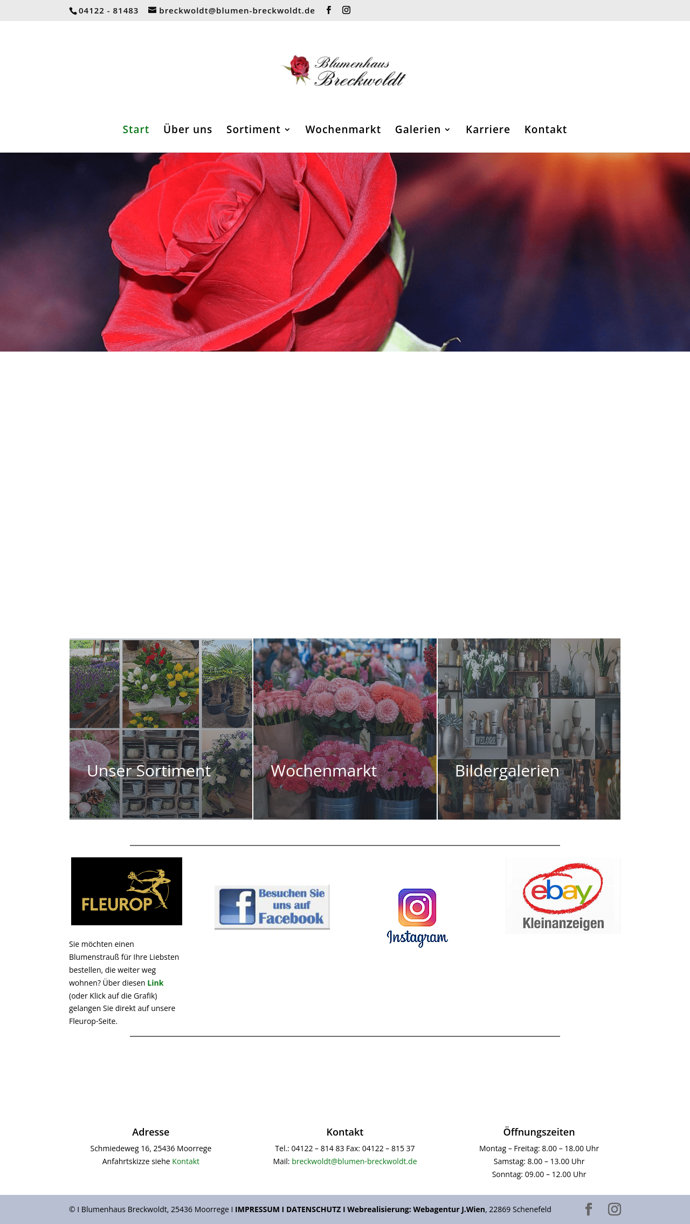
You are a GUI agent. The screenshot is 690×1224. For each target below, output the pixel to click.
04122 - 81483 (109, 10)
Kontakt (546, 131)
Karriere (488, 131)
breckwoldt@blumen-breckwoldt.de (354, 1161)
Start (136, 131)
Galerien (418, 131)
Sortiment (253, 131)
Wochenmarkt (343, 131)
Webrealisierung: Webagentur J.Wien (416, 1209)
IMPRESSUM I (260, 1209)
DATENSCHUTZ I (316, 1209)
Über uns (187, 131)
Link (155, 983)
